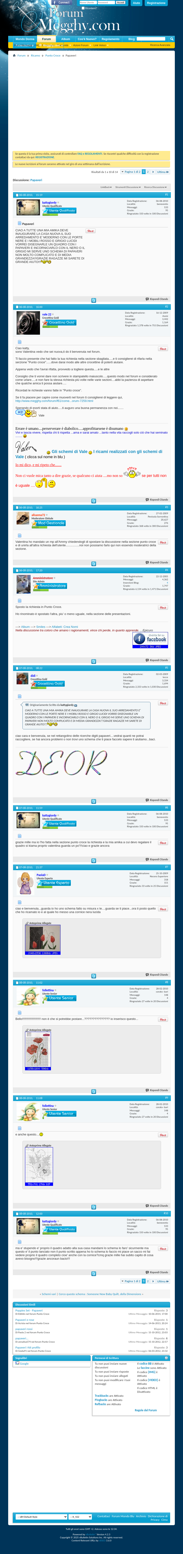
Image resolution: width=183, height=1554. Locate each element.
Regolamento (110, 39)
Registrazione (156, 3)
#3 (166, 507)
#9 (166, 1097)
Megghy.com (49, 45)
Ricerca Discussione (154, 187)
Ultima (163, 172)
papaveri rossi (23, 1329)
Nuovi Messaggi (23, 45)
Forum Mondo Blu (123, 1516)
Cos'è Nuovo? (87, 39)
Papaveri (36, 180)
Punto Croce (52, 55)
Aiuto (136, 3)
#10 (166, 1213)
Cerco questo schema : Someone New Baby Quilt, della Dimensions (100, 1294)
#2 (166, 306)
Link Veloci (99, 45)
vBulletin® (91, 1534)
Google (24, 1363)
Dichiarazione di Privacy (158, 1517)
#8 (166, 982)
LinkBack (105, 187)
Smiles (40, 627)
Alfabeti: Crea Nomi (65, 627)
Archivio (141, 1516)
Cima (164, 1519)
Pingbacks (101, 1400)
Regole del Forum (146, 1410)
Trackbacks (101, 1395)
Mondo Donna (25, 39)
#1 (166, 194)
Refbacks (100, 1404)
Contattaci (103, 1516)
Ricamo (35, 55)
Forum (46, 39)
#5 (166, 667)
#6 (166, 807)
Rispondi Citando (157, 299)
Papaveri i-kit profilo (27, 1347)
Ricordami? (89, 8)
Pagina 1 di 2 (132, 171)
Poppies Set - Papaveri (29, 1310)
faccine (145, 1368)
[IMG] (151, 1372)
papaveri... (21, 1338)
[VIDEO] (153, 1380)
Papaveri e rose (24, 1320)
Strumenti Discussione (127, 187)
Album (65, 39)
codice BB (145, 1363)
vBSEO (102, 1540)
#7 (166, 867)
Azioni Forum (81, 45)
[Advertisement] (44, 102)
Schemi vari (49, 1294)
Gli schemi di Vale (69, 451)
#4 (166, 570)
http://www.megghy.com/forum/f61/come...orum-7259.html (54, 401)
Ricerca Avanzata (160, 45)
